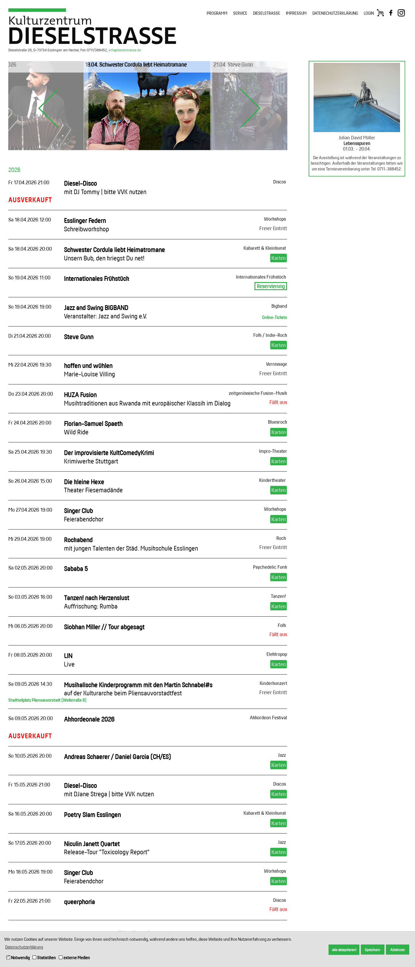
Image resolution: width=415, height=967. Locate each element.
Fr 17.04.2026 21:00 (28, 182)
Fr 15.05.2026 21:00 (29, 784)
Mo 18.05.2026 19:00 (30, 871)
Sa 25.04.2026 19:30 (30, 451)
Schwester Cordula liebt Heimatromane (114, 254)
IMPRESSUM (296, 13)
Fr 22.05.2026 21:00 (29, 900)
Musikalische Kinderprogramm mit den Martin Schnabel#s (138, 689)
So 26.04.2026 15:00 (30, 481)
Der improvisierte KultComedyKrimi (109, 457)
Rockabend (131, 544)
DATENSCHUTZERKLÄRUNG (335, 13)
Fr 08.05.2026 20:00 (30, 654)
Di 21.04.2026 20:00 (29, 336)
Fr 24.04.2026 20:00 (29, 422)
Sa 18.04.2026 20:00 (30, 248)
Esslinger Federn (86, 225)
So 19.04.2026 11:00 (29, 277)
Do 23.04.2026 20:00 (30, 393)
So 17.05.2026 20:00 (29, 843)
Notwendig (18, 957)
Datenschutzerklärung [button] (24, 947)
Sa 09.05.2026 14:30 (30, 684)
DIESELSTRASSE (266, 13)
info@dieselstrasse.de (125, 50)
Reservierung (271, 286)
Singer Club (83, 515)
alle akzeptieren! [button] (344, 949)
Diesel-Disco (105, 187)
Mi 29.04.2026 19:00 (30, 539)
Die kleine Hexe (93, 486)
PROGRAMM (217, 13)
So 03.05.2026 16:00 (30, 597)
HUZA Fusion (147, 399)
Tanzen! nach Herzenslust (96, 602)
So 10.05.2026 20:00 (30, 755)
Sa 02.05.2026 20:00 (30, 567)
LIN (69, 660)
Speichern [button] (372, 949)
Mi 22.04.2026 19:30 (29, 364)
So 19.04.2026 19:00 (29, 306)
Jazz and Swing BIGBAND (105, 312)
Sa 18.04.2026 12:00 (29, 219)
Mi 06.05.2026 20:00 (30, 626)
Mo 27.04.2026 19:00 (30, 509)
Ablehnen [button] (397, 949)
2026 (14, 169)
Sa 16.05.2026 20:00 (30, 813)
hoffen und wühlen (89, 370)
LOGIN (369, 13)
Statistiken (44, 957)
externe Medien (74, 957)
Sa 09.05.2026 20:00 (30, 718)
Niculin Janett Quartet (107, 848)
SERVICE (240, 13)
